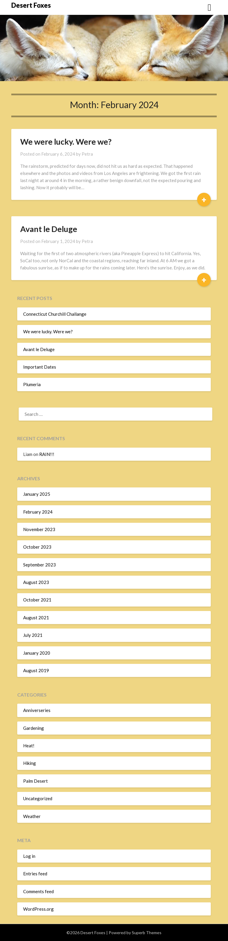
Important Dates (39, 367)
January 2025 (36, 494)
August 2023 (36, 582)
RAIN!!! (46, 454)
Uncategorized (37, 798)
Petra (87, 154)
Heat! (28, 745)
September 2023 (39, 564)
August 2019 (36, 670)
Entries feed (35, 873)
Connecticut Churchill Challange (54, 314)
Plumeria (32, 384)
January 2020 (36, 653)
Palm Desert (35, 781)
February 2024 (38, 511)
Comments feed (38, 891)
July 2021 (32, 635)
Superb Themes (147, 932)
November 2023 (39, 529)
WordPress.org (38, 909)
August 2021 (36, 617)
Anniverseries (36, 710)
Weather (32, 816)
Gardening (33, 728)
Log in (29, 856)
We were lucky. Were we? (66, 141)
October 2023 (37, 547)
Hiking (29, 763)
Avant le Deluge (48, 229)
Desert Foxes (31, 5)
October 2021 (37, 599)
